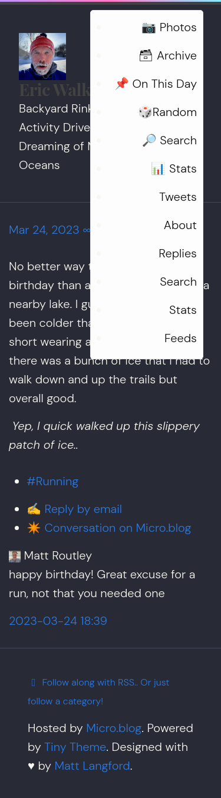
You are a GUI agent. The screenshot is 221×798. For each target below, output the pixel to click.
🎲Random (167, 112)
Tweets (178, 196)
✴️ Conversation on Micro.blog (109, 527)
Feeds (180, 338)
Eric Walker (62, 89)
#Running (52, 481)
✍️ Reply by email (74, 508)
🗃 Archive (167, 55)
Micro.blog (113, 728)
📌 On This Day (155, 83)
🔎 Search (169, 140)
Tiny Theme (75, 746)
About (180, 225)
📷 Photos (169, 27)
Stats (183, 309)
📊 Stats (174, 168)
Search (178, 281)
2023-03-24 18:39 (58, 620)
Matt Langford (92, 765)
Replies (178, 253)
